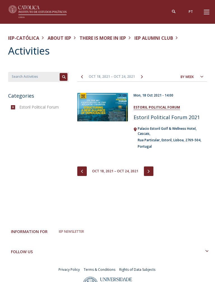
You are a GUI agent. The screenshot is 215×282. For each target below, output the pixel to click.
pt (191, 11)
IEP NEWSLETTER (71, 231)
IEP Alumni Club (153, 38)
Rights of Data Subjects (137, 269)
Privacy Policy (69, 269)
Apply (63, 77)
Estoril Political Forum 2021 (167, 117)
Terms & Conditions (99, 269)
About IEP (59, 38)
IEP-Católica (23, 38)
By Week (187, 76)
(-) (20, 107)
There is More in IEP (103, 38)
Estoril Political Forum (157, 107)
